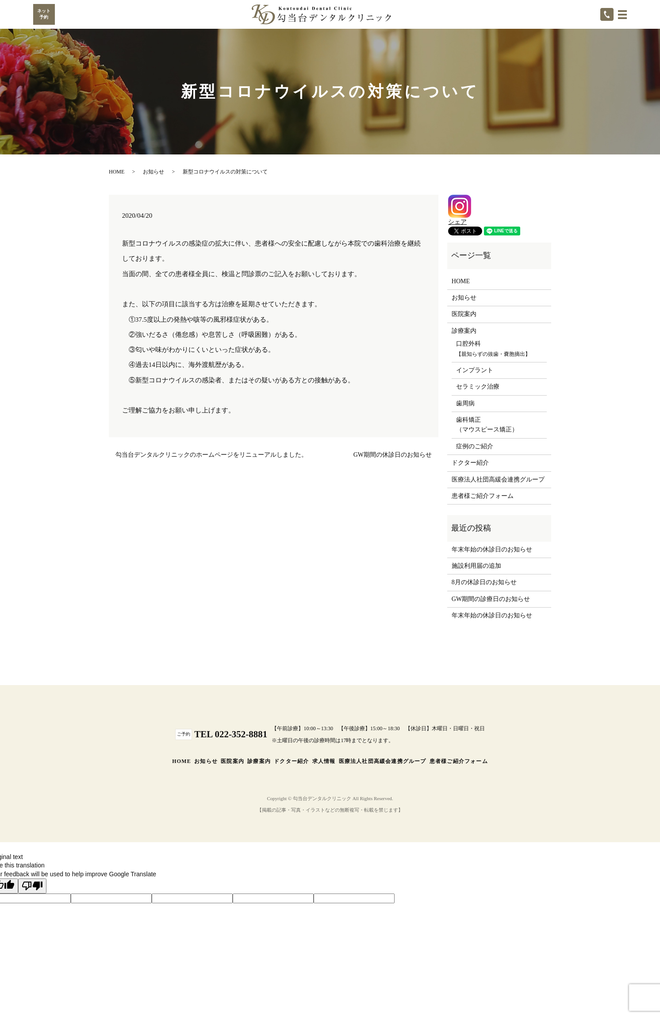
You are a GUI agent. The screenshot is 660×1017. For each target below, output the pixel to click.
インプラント (474, 370)
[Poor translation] (32, 885)
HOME (116, 172)
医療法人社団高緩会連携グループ (498, 479)
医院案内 (464, 314)
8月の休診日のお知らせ (484, 582)
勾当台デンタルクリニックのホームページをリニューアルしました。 (211, 454)
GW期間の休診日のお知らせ (392, 454)
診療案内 (259, 761)
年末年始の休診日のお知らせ (492, 549)
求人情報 (324, 761)
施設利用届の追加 (476, 565)
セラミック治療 (477, 386)
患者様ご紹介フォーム (483, 496)
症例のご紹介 (474, 446)
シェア (457, 222)
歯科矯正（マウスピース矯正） (487, 424)
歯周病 (465, 403)
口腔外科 (493, 348)
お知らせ (153, 172)
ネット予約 (43, 13)
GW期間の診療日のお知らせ (491, 599)
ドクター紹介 (470, 462)
